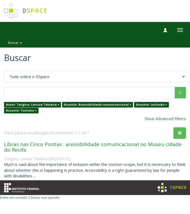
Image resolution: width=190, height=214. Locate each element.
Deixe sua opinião (45, 197)
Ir (180, 92)
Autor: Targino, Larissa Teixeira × (32, 105)
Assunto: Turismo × (21, 110)
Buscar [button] (15, 42)
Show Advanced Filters (165, 118)
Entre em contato (13, 197)
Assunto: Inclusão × (151, 105)
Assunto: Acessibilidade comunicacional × (97, 105)
